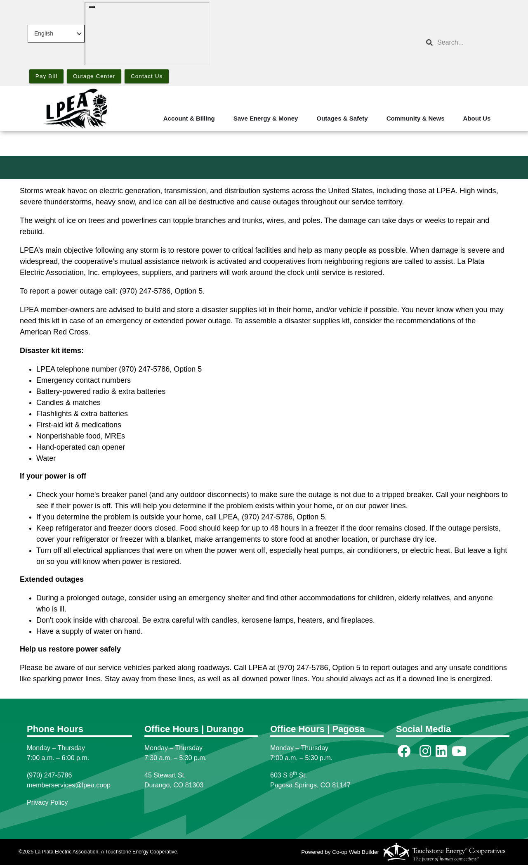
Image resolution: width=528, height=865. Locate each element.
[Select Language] (56, 34)
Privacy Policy (47, 802)
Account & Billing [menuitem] (189, 118)
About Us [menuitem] (477, 118)
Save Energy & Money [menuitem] (265, 118)
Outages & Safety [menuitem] (342, 118)
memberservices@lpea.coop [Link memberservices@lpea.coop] (69, 785)
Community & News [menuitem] (416, 118)
